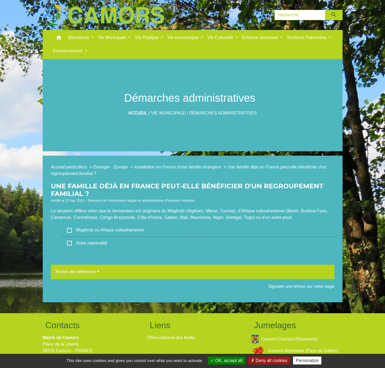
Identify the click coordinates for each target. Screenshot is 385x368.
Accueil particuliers (69, 167)
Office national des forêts (171, 337)
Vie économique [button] (183, 37)
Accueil (137, 113)
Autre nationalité (86, 243)
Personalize (307, 360)
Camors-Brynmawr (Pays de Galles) (294, 351)
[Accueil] (105, 15)
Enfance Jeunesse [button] (260, 37)
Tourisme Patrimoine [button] (307, 37)
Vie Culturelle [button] (220, 37)
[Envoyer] (334, 15)
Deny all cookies (269, 360)
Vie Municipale (168, 113)
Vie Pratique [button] (147, 37)
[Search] (300, 15)
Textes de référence (75, 271)
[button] (58, 39)
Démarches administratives (223, 113)
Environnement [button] (68, 51)
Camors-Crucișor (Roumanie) (284, 339)
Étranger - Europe (111, 167)
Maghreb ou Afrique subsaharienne (105, 230)
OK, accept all (226, 360)
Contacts (62, 325)
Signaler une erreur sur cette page (301, 286)
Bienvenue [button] (79, 37)
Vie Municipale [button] (112, 37)
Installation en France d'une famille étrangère (178, 167)
